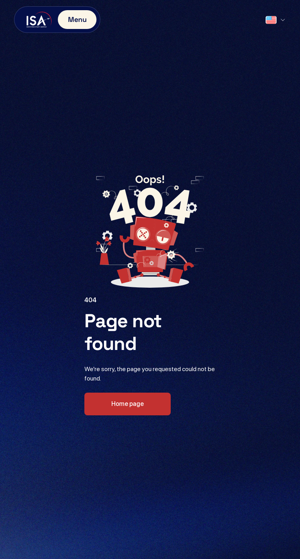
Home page (127, 404)
